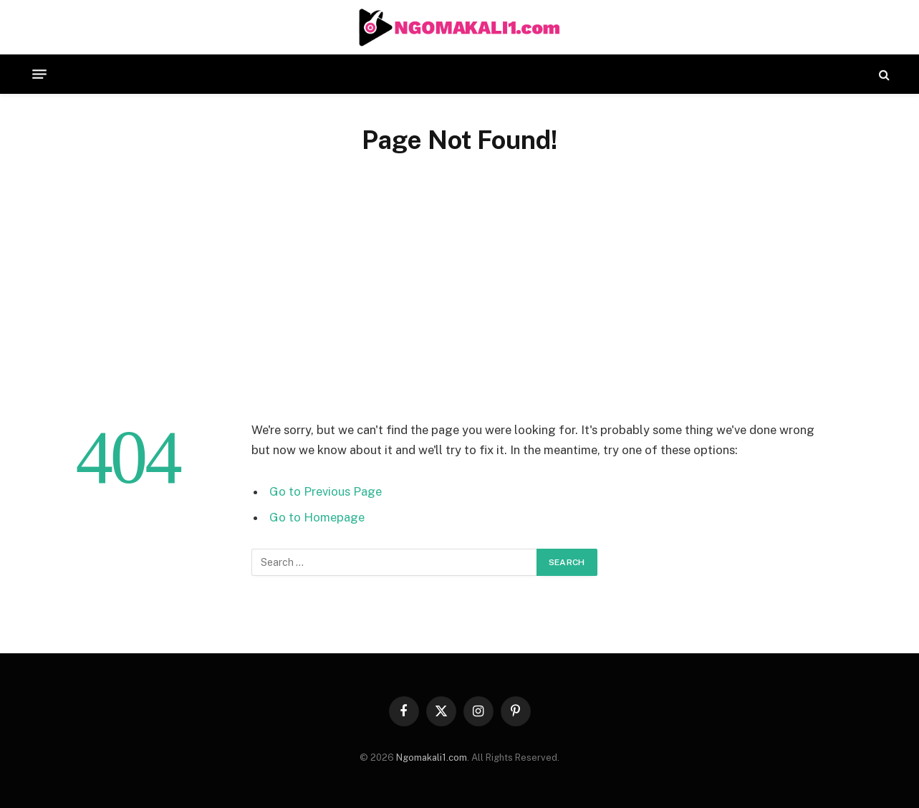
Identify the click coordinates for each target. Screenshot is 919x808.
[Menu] (39, 74)
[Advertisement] (460, 296)
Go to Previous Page (325, 491)
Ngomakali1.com (431, 757)
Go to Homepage (317, 517)
